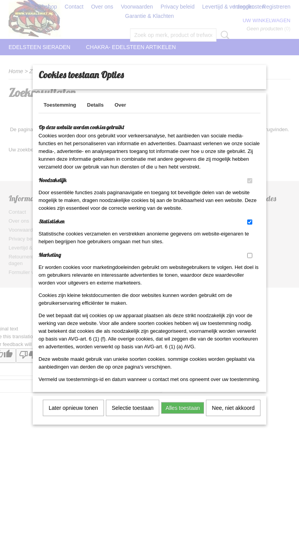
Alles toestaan (182, 418)
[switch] (249, 190)
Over (120, 115)
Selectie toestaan (132, 418)
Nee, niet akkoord (233, 418)
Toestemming (60, 115)
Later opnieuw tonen (73, 418)
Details (95, 115)
